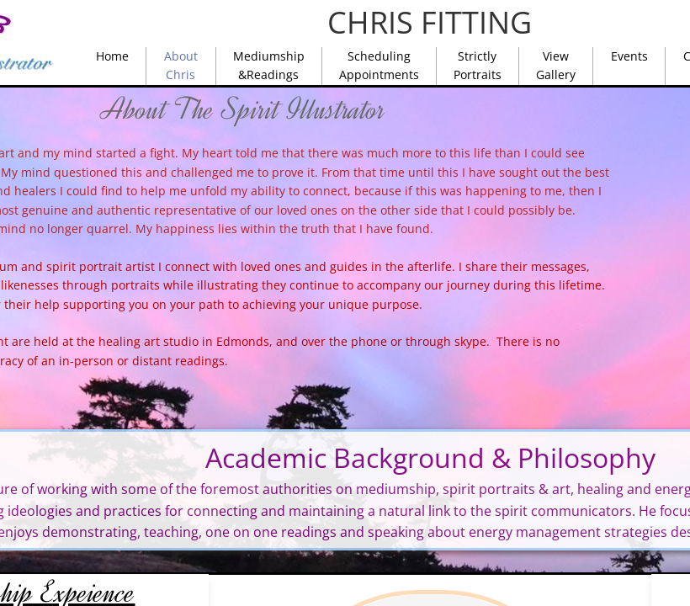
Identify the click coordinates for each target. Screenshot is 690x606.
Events (629, 56)
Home (112, 56)
